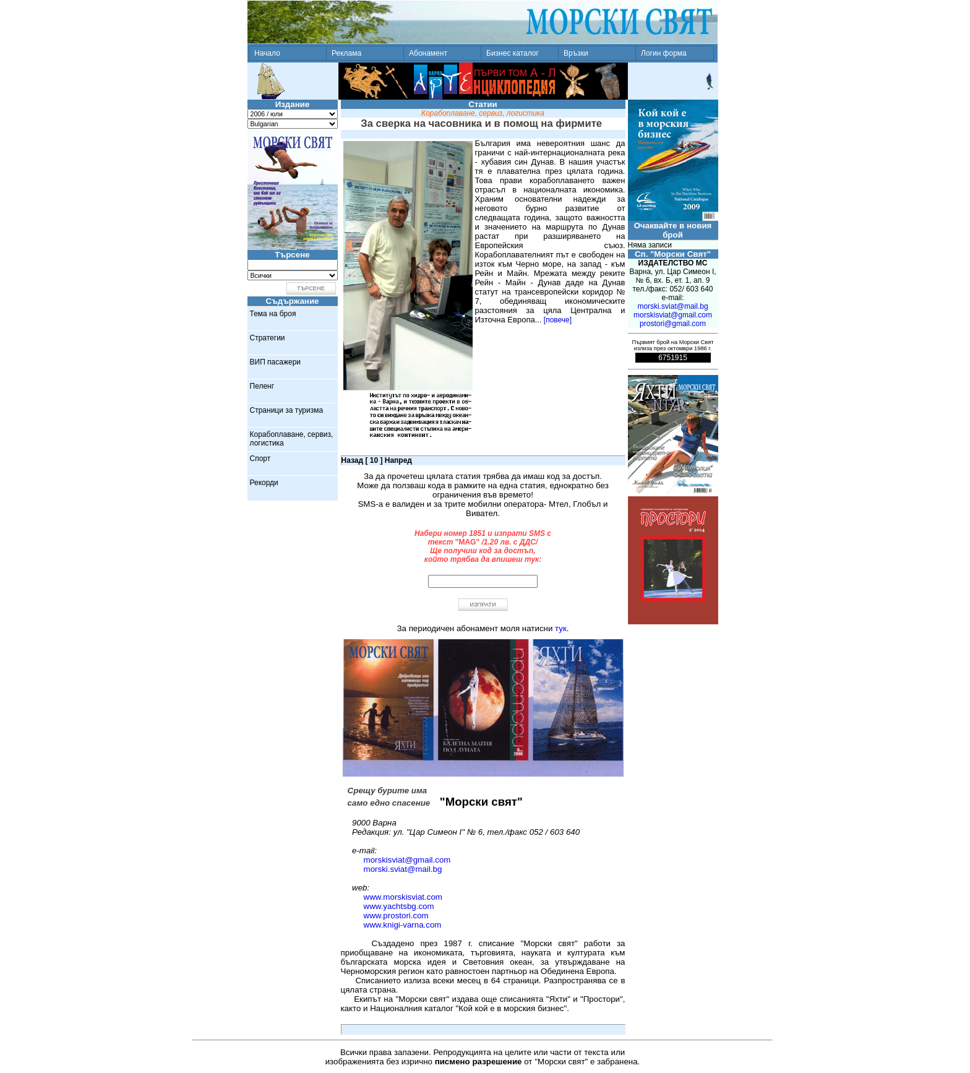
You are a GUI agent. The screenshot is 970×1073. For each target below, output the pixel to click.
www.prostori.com (396, 915)
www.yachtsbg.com (399, 906)
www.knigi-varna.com (403, 924)
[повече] (558, 320)
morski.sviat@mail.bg (403, 869)
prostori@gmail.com (673, 323)
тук (561, 628)
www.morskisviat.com (403, 897)
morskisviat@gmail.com (407, 859)
